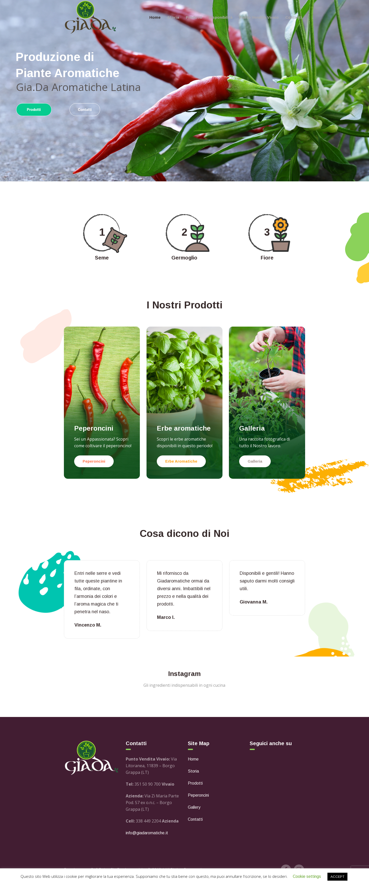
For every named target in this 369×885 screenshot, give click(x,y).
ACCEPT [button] (337, 877)
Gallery (194, 807)
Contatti (195, 819)
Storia (193, 771)
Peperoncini (198, 795)
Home (193, 759)
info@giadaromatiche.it (147, 833)
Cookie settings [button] (307, 876)
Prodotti (195, 783)
